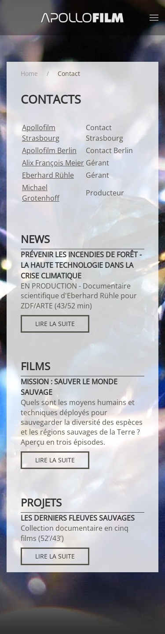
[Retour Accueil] (82, 17)
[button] (154, 17)
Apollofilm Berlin (49, 150)
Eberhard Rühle (48, 175)
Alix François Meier (53, 163)
